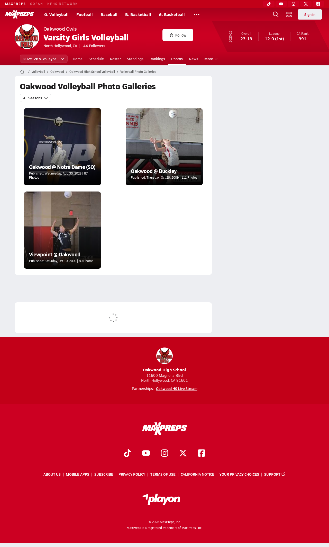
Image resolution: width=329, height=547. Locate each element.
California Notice (197, 474)
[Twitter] (306, 4)
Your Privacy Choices (239, 474)
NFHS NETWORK (62, 4)
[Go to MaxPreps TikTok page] (127, 453)
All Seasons (35, 97)
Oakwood (57, 72)
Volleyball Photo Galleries (138, 72)
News (193, 58)
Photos (177, 58)
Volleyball (38, 72)
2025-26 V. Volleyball (43, 58)
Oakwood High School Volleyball (92, 72)
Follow (178, 35)
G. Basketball (172, 14)
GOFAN (36, 4)
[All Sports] (196, 14)
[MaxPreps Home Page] (22, 71)
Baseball (108, 14)
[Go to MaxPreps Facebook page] (201, 453)
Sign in (309, 14)
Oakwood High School (164, 360)
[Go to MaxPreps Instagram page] (164, 453)
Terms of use (163, 474)
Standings (135, 58)
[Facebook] (318, 4)
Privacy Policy (131, 474)
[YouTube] (281, 4)
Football (84, 14)
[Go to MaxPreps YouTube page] (146, 453)
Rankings (157, 58)
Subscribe (103, 474)
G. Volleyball (56, 14)
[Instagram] (293, 4)
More (210, 58)
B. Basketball (138, 14)
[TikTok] (269, 4)
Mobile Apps (77, 474)
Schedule (96, 58)
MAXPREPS (15, 4)
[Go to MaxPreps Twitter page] (183, 453)
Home (78, 58)
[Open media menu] (289, 14)
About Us (52, 474)
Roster (115, 58)
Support (275, 474)
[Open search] (275, 14)
